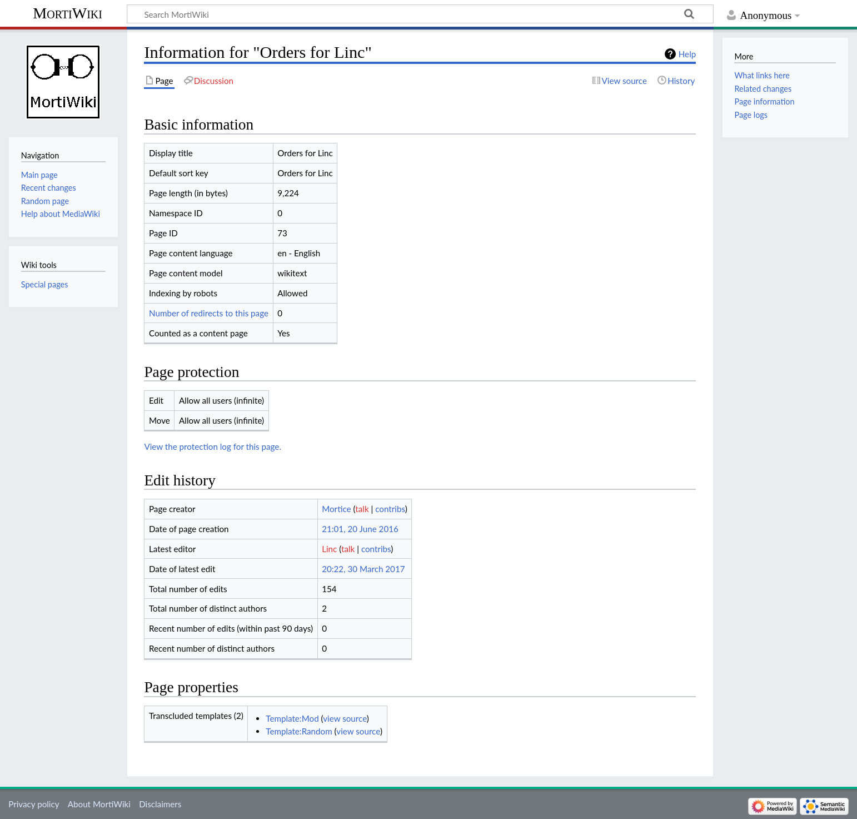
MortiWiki (67, 13)
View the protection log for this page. (212, 446)
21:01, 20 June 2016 (360, 529)
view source (345, 718)
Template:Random (299, 731)
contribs (390, 509)
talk (361, 509)
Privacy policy (33, 804)
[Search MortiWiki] (420, 14)
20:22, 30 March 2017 (363, 569)
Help (687, 54)
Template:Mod (292, 718)
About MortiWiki (99, 804)
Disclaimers (160, 804)
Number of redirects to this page (208, 313)
